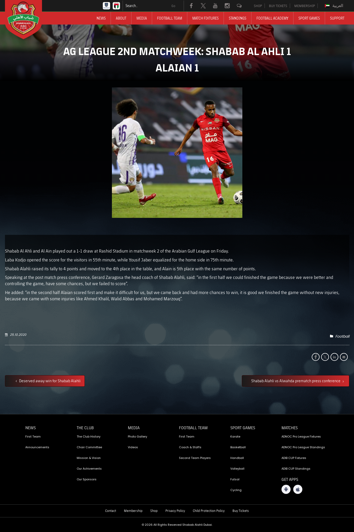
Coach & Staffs (190, 447)
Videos (133, 447)
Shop (154, 511)
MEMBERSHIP (304, 6)
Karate (235, 436)
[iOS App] (297, 489)
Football (342, 336)
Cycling (236, 490)
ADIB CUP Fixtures (293, 458)
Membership (133, 511)
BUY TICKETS (278, 6)
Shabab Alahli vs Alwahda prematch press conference (296, 380)
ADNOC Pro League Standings (303, 447)
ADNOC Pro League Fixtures (301, 436)
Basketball (238, 447)
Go (173, 6)
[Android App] (286, 489)
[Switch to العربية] (334, 5)
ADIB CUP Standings (295, 469)
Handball (237, 458)
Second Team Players (195, 458)
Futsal (234, 479)
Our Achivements (89, 469)
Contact (110, 511)
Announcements (37, 447)
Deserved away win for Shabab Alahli (49, 380)
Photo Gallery (137, 436)
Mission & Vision (89, 458)
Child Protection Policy (209, 511)
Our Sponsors (87, 479)
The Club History (88, 436)
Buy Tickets (240, 511)
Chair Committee (89, 447)
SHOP (258, 6)
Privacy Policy (175, 511)
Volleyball (237, 469)
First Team (33, 436)
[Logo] (28, 19)
